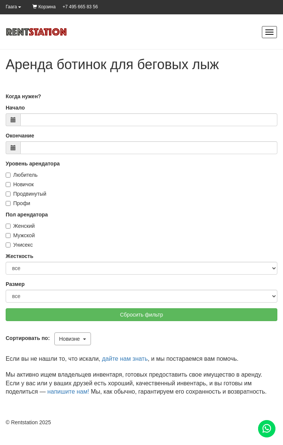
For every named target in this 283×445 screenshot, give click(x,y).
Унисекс (19, 245)
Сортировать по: (29, 338)
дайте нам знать (125, 358)
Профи (18, 203)
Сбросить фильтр (141, 315)
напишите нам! (68, 391)
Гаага (13, 6)
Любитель (22, 175)
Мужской (20, 235)
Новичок (20, 184)
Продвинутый (26, 194)
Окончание (20, 136)
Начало (15, 108)
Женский (20, 226)
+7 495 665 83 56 (80, 6)
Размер (15, 284)
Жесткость (19, 256)
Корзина (43, 6)
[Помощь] (266, 428)
